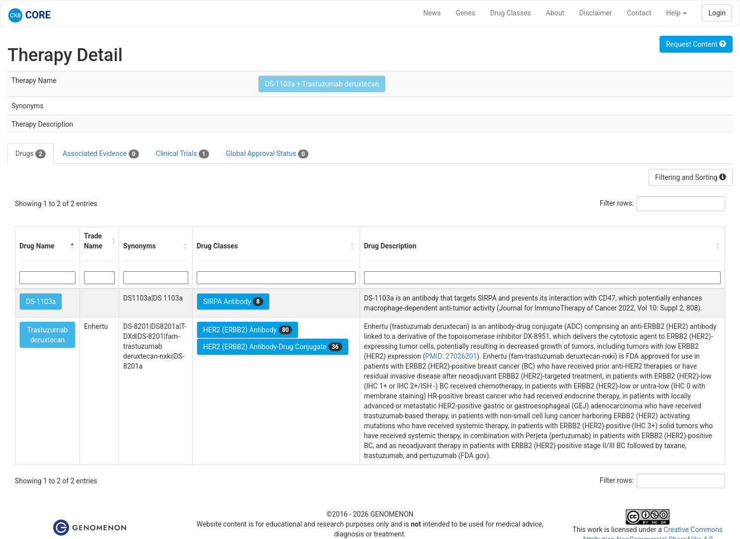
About (555, 13)
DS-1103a (41, 302)
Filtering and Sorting (690, 177)
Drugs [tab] (30, 154)
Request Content (696, 44)
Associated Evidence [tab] (101, 154)
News (432, 13)
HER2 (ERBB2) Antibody (247, 329)
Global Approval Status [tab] (267, 154)
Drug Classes (510, 13)
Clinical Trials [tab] (182, 154)
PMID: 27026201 (451, 356)
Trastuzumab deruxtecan (47, 335)
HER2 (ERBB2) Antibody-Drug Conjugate (272, 346)
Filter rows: (617, 203)
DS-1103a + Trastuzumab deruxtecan (322, 84)
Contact (639, 13)
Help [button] (676, 13)
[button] (72, 246)
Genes (465, 13)
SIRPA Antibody (233, 301)
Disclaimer (595, 13)
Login (717, 13)
